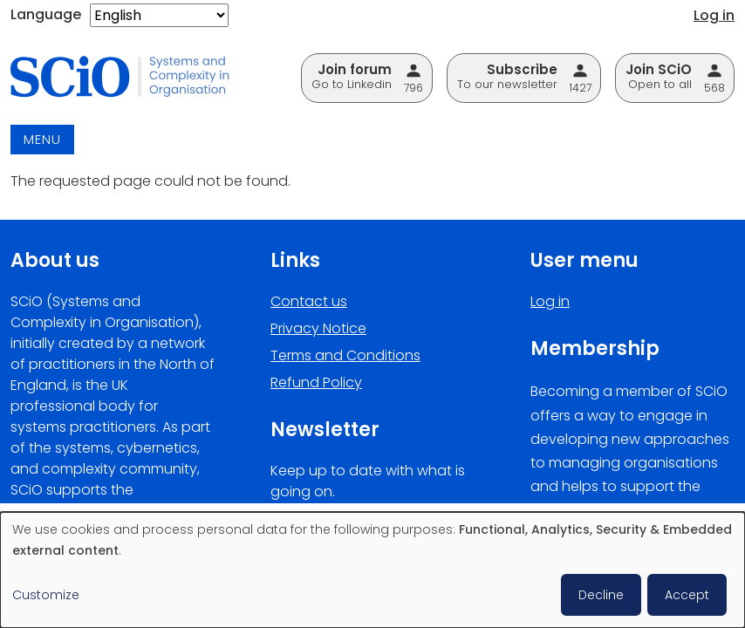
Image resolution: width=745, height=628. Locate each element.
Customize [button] (45, 595)
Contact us (308, 301)
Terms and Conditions (345, 355)
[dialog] (372, 570)
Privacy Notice (318, 328)
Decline (601, 595)
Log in (714, 15)
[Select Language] (159, 15)
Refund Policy (316, 382)
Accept (687, 595)
